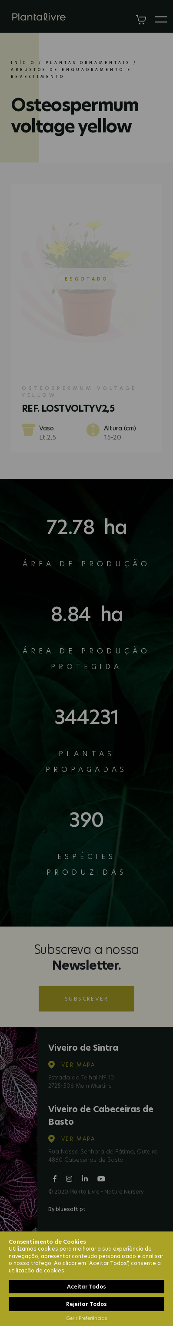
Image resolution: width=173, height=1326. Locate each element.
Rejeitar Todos (86, 1304)
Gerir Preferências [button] (86, 1318)
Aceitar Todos (86, 1286)
